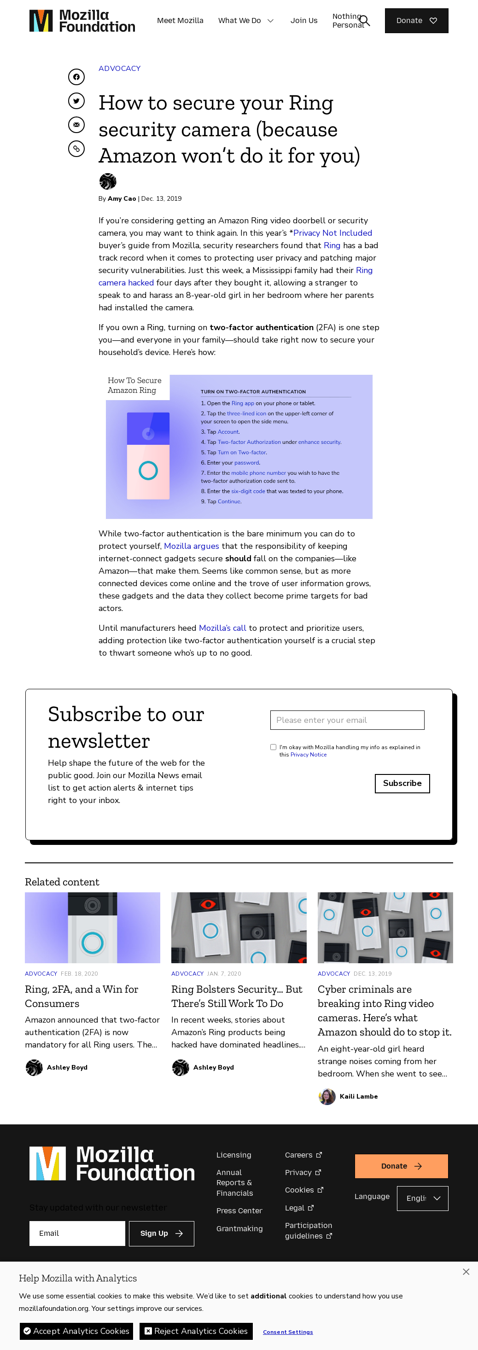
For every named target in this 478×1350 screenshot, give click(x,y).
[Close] (466, 1272)
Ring (332, 245)
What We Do (239, 20)
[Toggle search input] (365, 21)
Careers (299, 1155)
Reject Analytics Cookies (201, 1331)
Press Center (239, 1210)
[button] (270, 21)
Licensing (233, 1155)
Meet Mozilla (180, 20)
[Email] (77, 1233)
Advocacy (119, 69)
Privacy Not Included (333, 233)
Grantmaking (239, 1228)
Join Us (304, 20)
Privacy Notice (308, 754)
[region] (239, 1306)
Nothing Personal (348, 20)
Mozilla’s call (222, 628)
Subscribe (402, 783)
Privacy (298, 1172)
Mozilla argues (191, 546)
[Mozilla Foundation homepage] (82, 21)
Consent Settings (288, 1332)
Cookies (299, 1190)
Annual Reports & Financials (234, 1183)
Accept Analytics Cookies (81, 1331)
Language (372, 1196)
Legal (294, 1208)
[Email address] (347, 720)
